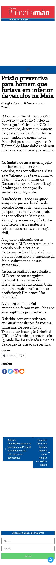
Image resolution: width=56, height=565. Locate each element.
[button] (28, 69)
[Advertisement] (28, 51)
